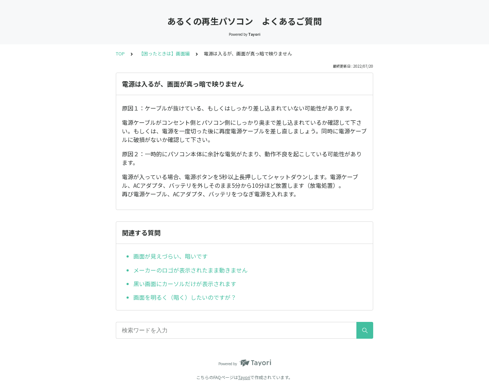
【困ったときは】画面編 (164, 53)
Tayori (244, 377)
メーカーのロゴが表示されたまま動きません (190, 270)
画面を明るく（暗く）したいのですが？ (184, 297)
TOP (120, 53)
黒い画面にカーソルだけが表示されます (184, 283)
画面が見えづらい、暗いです (170, 256)
